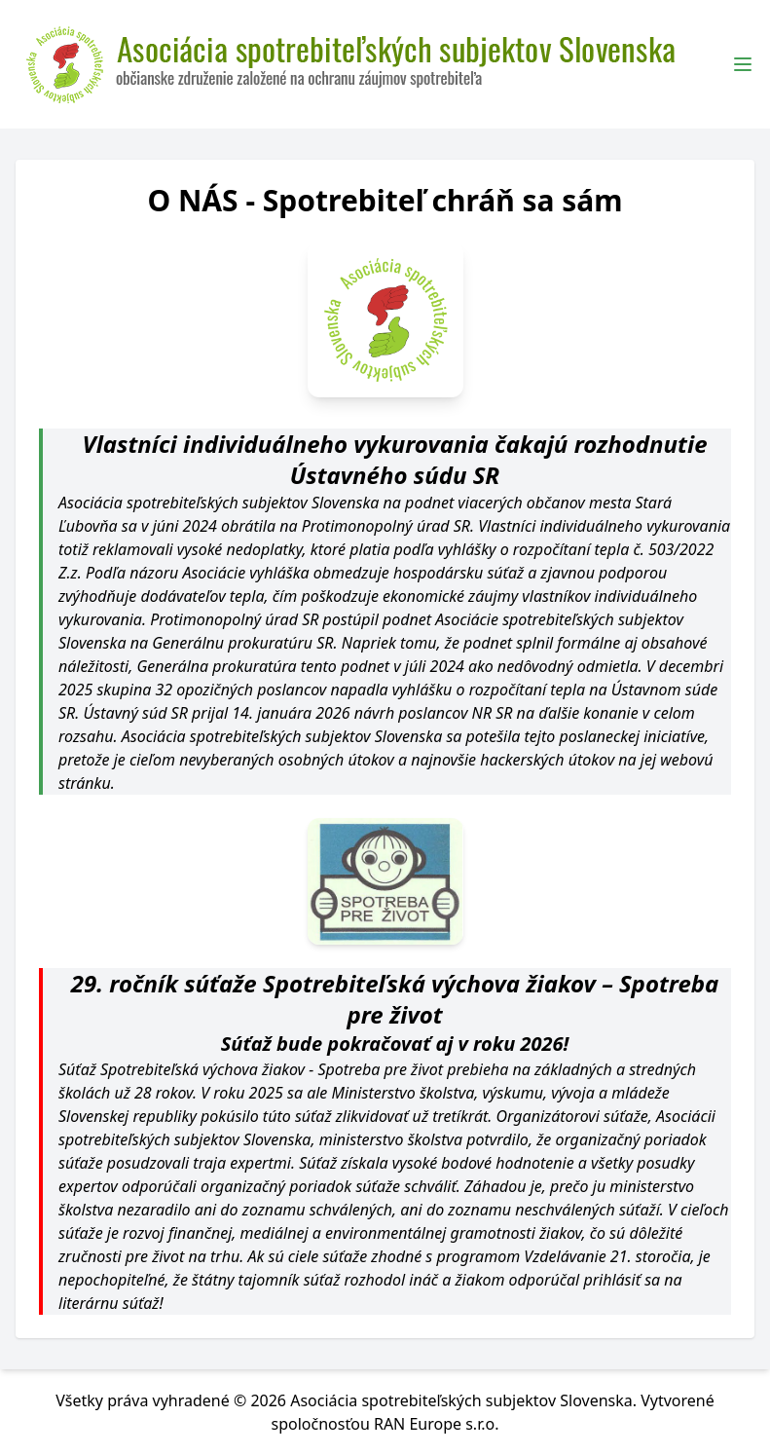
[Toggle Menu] (742, 64)
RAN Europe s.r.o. (436, 1424)
